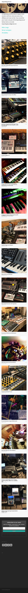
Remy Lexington (6, 30)
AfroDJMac (5, 33)
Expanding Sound (6, 1)
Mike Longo (5, 27)
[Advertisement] (14, 569)
